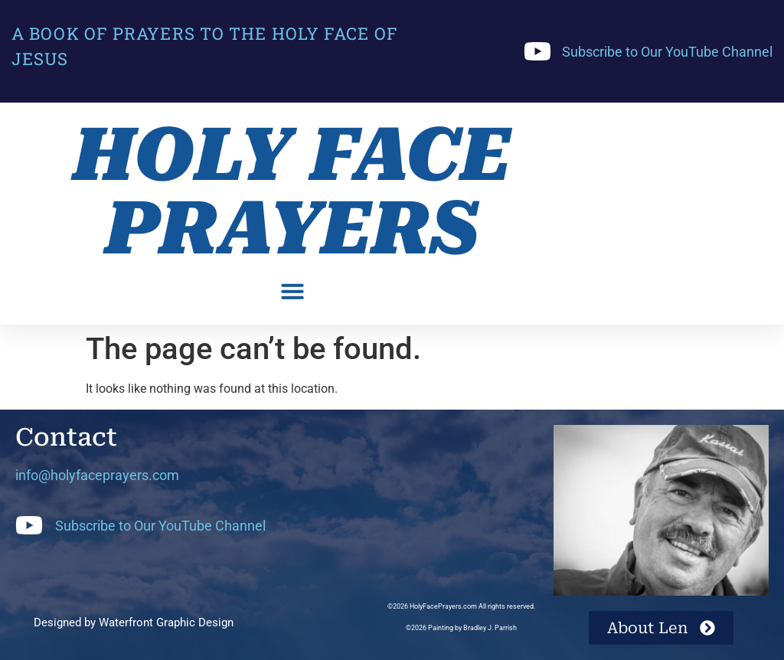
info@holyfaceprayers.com (97, 475)
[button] (292, 291)
